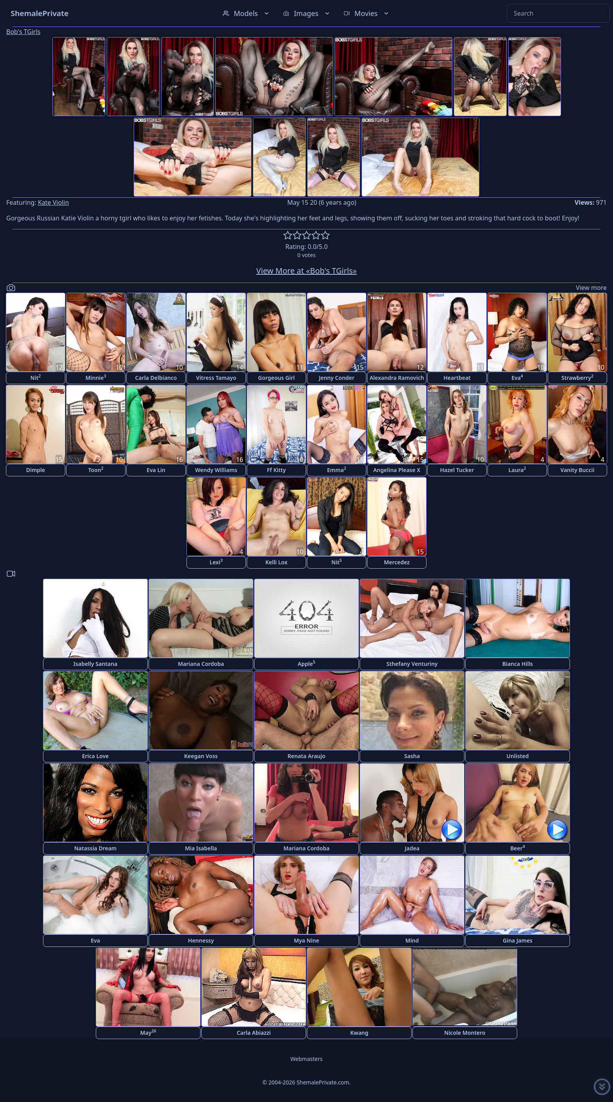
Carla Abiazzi (254, 1032)
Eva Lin (156, 470)
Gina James (517, 940)
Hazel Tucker (457, 470)
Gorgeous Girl (276, 377)
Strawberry (577, 377)
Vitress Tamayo (216, 377)
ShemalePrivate (40, 13)
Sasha (412, 756)
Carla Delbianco (156, 377)
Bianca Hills (517, 663)
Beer (517, 848)
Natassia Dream (95, 848)
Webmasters (306, 1059)
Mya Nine (306, 940)
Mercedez (397, 562)
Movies (367, 13)
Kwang (359, 1032)
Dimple (35, 470)
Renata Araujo (307, 756)
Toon (95, 469)
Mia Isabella (201, 848)
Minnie (96, 377)
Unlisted (518, 756)
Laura (517, 469)
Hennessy (201, 940)
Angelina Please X (397, 470)
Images (307, 13)
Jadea (412, 848)
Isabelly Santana (95, 663)
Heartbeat (457, 377)
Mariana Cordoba (201, 663)
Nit (35, 377)
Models (247, 13)
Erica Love (95, 756)
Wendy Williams (216, 470)
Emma (336, 469)
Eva (517, 377)
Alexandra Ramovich (396, 377)
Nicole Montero (464, 1032)
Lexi (216, 562)
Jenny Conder (336, 377)
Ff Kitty (276, 470)
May (148, 1032)
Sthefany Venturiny (411, 663)
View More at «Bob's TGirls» (306, 270)
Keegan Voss (201, 756)
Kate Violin (53, 202)
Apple (306, 663)
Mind (412, 940)
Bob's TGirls (23, 31)
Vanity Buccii (578, 470)
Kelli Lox (276, 562)
